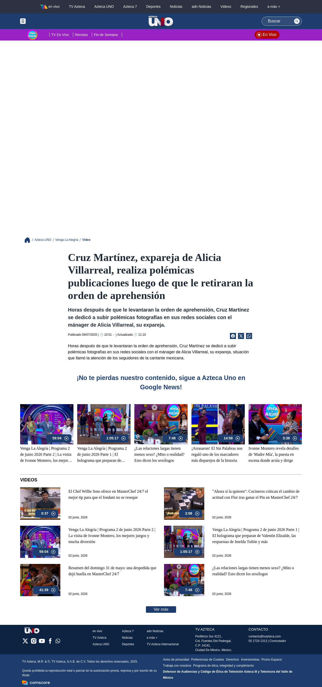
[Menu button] (40, 21)
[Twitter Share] (241, 336)
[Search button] (297, 21)
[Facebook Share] (233, 336)
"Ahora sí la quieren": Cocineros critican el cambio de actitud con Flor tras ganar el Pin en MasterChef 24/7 (255, 494)
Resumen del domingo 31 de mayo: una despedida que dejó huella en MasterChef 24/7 (112, 571)
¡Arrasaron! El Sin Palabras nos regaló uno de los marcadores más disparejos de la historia (217, 454)
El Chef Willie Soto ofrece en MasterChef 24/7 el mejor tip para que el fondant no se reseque (108, 494)
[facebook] (50, 642)
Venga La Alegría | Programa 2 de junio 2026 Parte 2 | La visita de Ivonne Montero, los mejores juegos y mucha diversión (45, 454)
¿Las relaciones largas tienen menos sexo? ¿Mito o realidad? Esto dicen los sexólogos (159, 454)
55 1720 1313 (258, 641)
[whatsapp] (57, 642)
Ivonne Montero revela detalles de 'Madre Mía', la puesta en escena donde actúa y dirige (274, 454)
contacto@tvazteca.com (265, 636)
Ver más (161, 609)
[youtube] (42, 642)
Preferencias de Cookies (207, 659)
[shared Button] (249, 336)
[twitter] (25, 642)
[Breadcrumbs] (29, 240)
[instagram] (33, 642)
